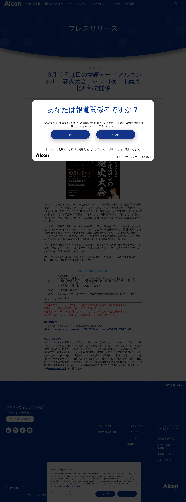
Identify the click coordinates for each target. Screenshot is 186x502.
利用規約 (146, 156)
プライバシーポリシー (125, 156)
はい (70, 134)
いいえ (115, 134)
